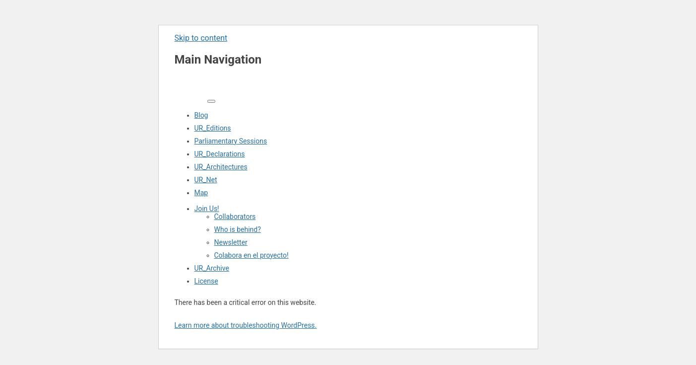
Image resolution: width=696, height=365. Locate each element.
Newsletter (231, 242)
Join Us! (206, 209)
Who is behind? (237, 229)
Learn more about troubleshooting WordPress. (246, 325)
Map (201, 193)
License (206, 281)
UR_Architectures (221, 167)
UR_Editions (212, 128)
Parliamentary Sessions (230, 141)
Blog (201, 115)
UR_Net (205, 180)
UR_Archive (211, 268)
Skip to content (201, 38)
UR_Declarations (219, 154)
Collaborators (235, 216)
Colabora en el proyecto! (251, 255)
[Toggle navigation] (211, 101)
